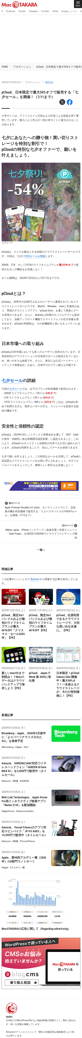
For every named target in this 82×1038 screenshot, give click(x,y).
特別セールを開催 (35, 256)
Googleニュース (69, 11)
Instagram (33, 11)
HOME (5, 66)
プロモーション (22, 66)
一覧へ (41, 549)
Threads (22, 11)
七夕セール (12, 380)
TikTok (55, 11)
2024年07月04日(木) (11, 82)
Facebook (10, 11)
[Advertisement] (41, 38)
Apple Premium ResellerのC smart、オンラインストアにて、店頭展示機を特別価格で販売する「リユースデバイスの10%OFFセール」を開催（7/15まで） (41, 509)
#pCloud (49, 82)
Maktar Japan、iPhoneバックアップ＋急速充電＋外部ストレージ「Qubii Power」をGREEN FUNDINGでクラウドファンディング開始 (41, 531)
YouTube (45, 11)
